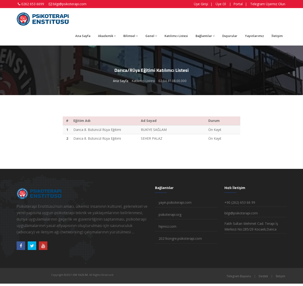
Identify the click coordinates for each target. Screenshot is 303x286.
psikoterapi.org (170, 214)
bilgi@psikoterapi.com (69, 4)
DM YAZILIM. (81, 275)
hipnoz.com (167, 226)
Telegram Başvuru (239, 276)
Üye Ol (221, 4)
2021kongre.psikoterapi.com (180, 238)
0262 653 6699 (32, 4)
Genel (151, 36)
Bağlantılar (205, 36)
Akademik (107, 36)
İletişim (277, 36)
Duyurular (229, 36)
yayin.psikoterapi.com (175, 202)
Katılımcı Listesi (176, 36)
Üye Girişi (201, 4)
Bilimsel (130, 36)
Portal (238, 4)
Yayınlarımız (254, 36)
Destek (263, 276)
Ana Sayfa (82, 36)
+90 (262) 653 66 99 (239, 202)
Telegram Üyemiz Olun (267, 4)
